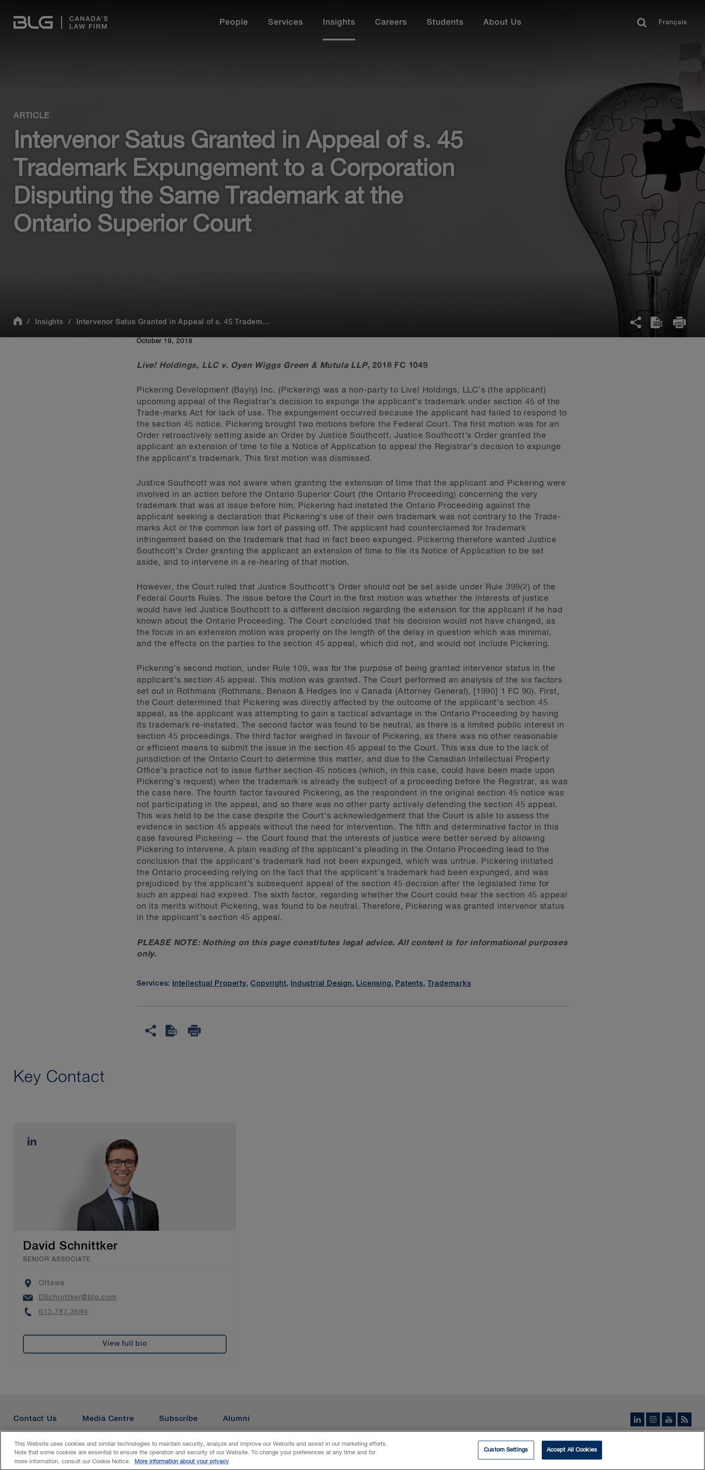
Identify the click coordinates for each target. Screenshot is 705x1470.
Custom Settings (506, 1457)
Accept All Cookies (572, 1457)
